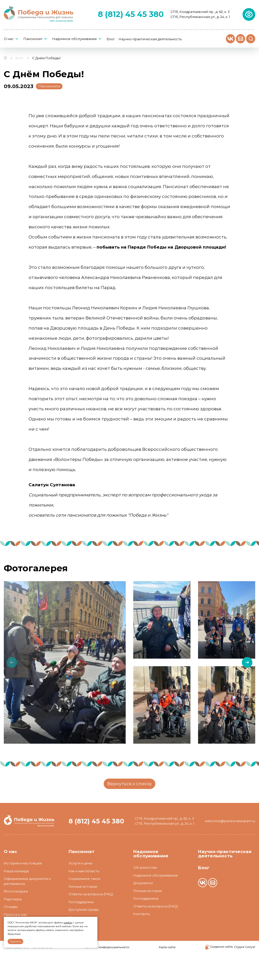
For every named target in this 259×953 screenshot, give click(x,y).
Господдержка (81, 902)
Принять (15, 941)
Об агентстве (145, 867)
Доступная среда (83, 909)
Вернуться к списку (129, 783)
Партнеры (13, 899)
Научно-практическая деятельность (150, 39)
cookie (68, 922)
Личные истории (83, 886)
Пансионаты (49, 86)
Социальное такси (84, 879)
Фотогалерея (16, 891)
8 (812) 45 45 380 (131, 14)
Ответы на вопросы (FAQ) (91, 894)
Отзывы (10, 907)
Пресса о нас (15, 915)
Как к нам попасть (84, 871)
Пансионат (33, 39)
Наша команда (16, 871)
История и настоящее (23, 863)
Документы (143, 883)
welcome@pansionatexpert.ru (230, 821)
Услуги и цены (80, 863)
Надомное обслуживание (74, 39)
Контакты (141, 914)
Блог (111, 39)
